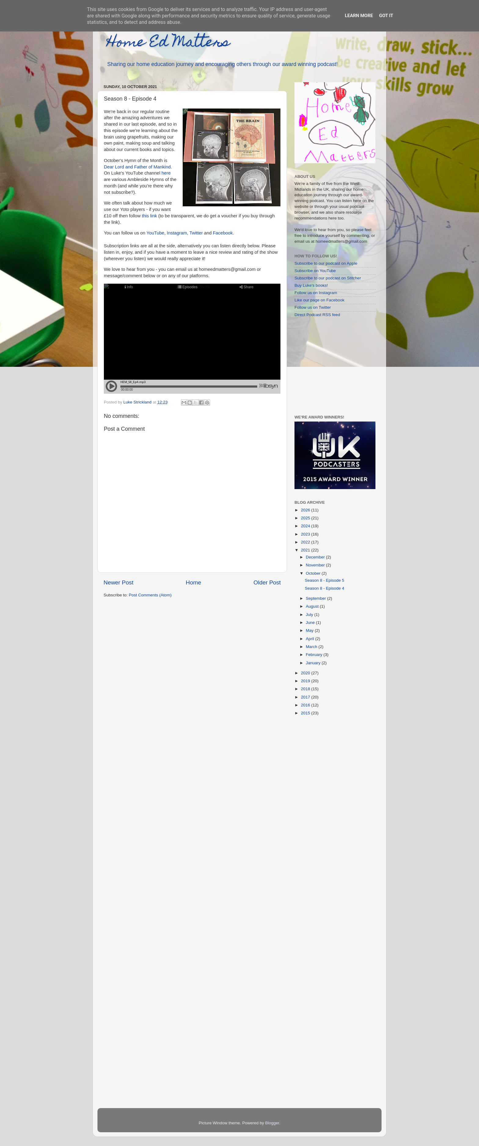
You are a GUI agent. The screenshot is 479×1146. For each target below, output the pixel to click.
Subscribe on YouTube (315, 270)
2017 (306, 697)
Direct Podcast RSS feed (317, 314)
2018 (306, 689)
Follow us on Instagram (315, 292)
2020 (306, 673)
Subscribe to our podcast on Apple (325, 263)
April (310, 638)
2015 (306, 713)
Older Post (267, 582)
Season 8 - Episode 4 (324, 588)
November (316, 565)
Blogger (272, 1123)
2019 (306, 681)
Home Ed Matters (168, 43)
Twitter (196, 232)
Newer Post (118, 582)
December (316, 557)
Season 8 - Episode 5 (324, 580)
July (310, 614)
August (313, 606)
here (166, 173)
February (315, 654)
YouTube (155, 232)
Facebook (223, 232)
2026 (306, 510)
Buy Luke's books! (311, 285)
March (312, 646)
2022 (306, 542)
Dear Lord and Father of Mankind (137, 166)
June (311, 622)
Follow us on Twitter (312, 307)
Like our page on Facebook (319, 300)
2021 (306, 550)
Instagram (177, 232)
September (316, 598)
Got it (386, 15)
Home (193, 582)
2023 (306, 534)
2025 (306, 518)
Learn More (359, 15)
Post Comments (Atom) (150, 595)
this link (149, 215)
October (314, 573)
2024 (306, 526)
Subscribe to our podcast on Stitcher (327, 278)
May (310, 630)
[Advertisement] (332, 366)
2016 (306, 705)
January (314, 663)
